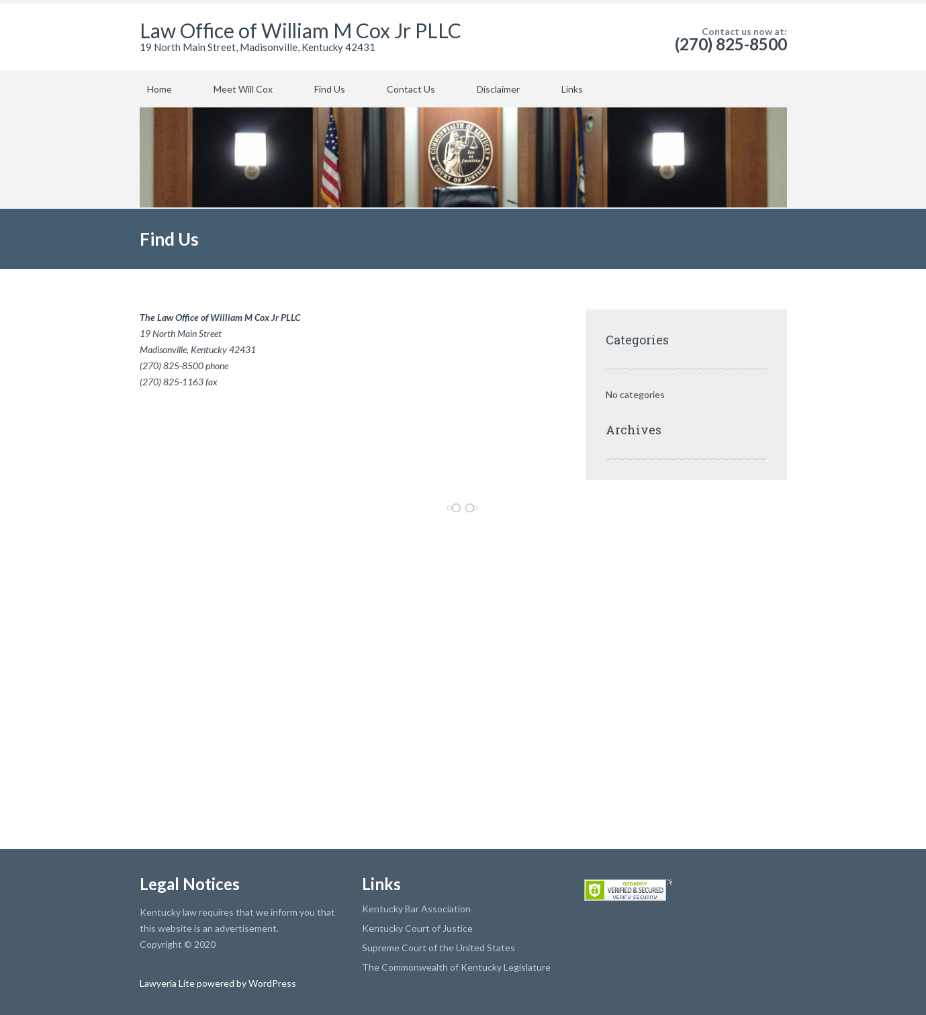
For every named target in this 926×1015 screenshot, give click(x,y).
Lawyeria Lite (168, 983)
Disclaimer (498, 89)
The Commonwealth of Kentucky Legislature (456, 967)
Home (159, 89)
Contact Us (411, 89)
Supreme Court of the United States (438, 947)
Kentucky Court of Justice (417, 928)
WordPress (271, 983)
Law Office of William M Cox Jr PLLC (300, 30)
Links (572, 89)
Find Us (329, 89)
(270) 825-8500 (731, 44)
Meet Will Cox (243, 89)
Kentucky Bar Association (416, 908)
